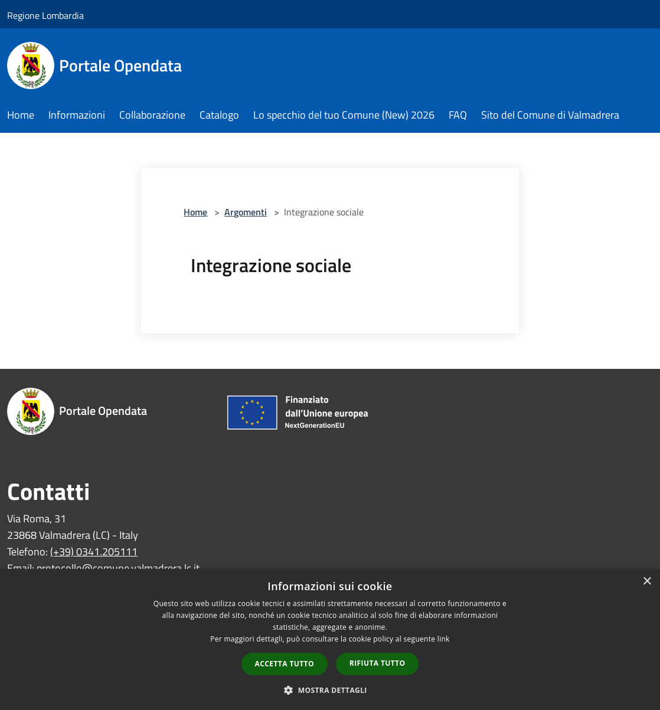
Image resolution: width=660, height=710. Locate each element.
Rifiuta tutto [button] (377, 663)
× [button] (646, 581)
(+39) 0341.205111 (94, 552)
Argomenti (245, 212)
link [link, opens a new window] (443, 639)
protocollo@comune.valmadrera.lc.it (118, 568)
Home (195, 212)
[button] (330, 690)
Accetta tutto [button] (284, 664)
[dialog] (330, 639)
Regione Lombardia (45, 15)
